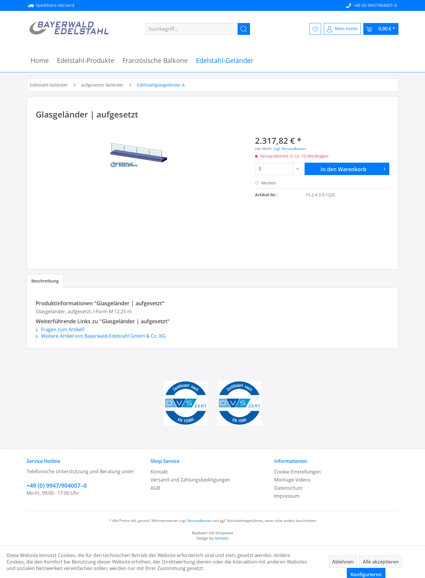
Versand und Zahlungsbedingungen (190, 479)
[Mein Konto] (342, 29)
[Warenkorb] (380, 29)
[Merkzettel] (315, 29)
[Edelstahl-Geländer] (224, 60)
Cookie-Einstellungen (297, 471)
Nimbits (221, 538)
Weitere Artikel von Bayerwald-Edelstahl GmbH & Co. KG (101, 336)
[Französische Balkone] (155, 60)
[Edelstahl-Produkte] (85, 60)
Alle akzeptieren (381, 562)
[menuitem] (198, 29)
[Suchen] (244, 29)
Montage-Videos (292, 479)
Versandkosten (199, 520)
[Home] (40, 60)
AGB (155, 488)
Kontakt (159, 471)
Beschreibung (45, 281)
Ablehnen (343, 562)
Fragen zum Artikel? (60, 329)
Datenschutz (288, 488)
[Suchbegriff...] (198, 29)
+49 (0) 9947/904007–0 (375, 5)
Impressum (287, 496)
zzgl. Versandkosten (289, 148)
